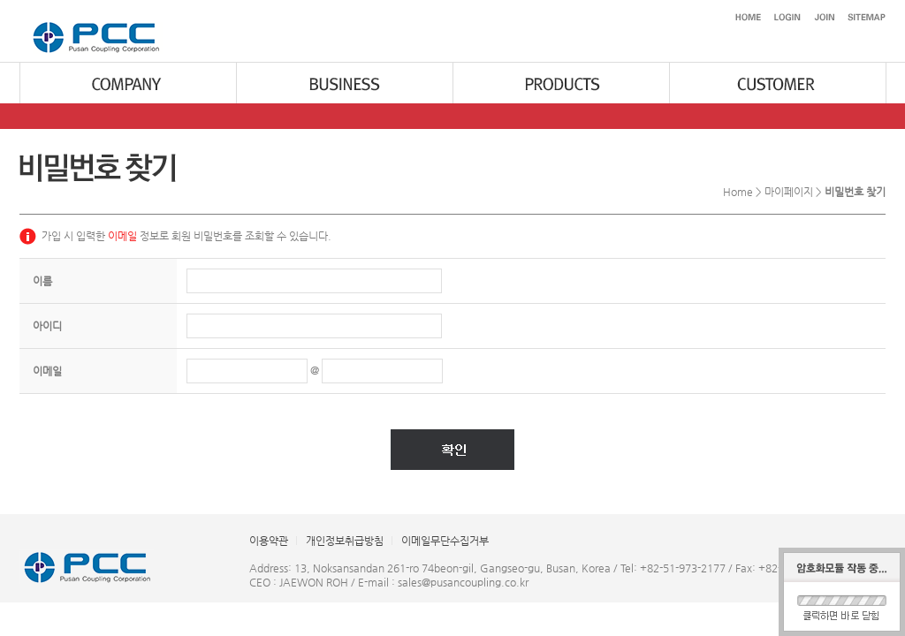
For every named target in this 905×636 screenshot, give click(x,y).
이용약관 (268, 540)
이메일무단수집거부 (445, 540)
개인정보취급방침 (345, 540)
